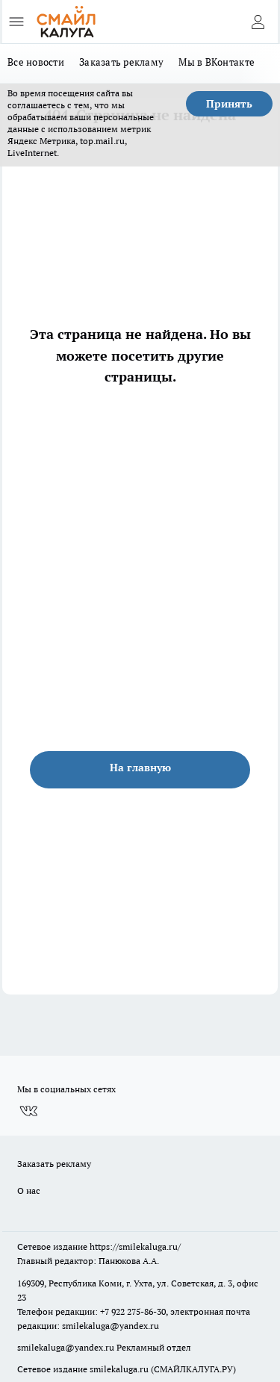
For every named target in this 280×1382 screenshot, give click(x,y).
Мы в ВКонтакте (216, 62)
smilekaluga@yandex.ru (110, 1325)
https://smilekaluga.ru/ (135, 1246)
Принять (229, 104)
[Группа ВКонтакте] (28, 1111)
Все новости (35, 62)
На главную (140, 767)
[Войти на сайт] (258, 22)
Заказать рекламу (121, 62)
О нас (28, 1190)
